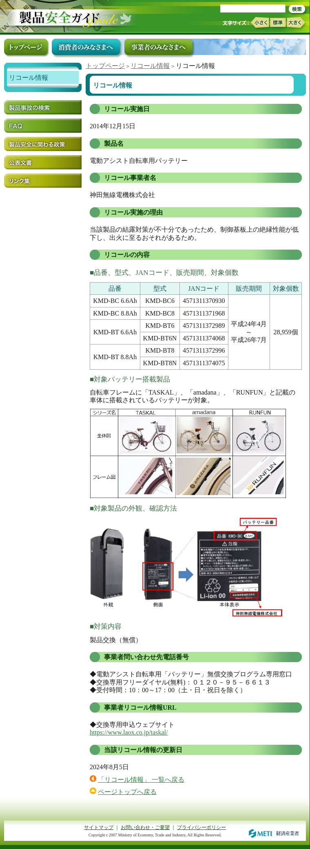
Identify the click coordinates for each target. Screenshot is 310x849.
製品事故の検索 (43, 107)
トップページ (105, 65)
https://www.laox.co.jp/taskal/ (129, 732)
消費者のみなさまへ (86, 47)
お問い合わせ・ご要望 (145, 827)
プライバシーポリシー (201, 827)
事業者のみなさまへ (158, 47)
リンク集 (43, 180)
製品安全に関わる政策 (43, 144)
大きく (296, 23)
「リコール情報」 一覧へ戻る (141, 779)
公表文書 (43, 162)
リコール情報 (150, 65)
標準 (278, 22)
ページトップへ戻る (127, 791)
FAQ (43, 125)
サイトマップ (98, 827)
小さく (259, 23)
